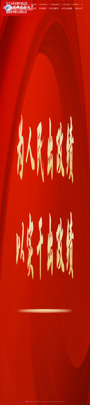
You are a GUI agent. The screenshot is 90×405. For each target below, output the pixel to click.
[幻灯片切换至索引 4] (40, 401)
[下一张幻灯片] (86, 202)
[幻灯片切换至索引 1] (27, 401)
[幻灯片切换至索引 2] (31, 401)
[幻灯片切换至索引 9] (63, 401)
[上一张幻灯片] (4, 202)
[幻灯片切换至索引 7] (54, 401)
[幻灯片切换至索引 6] (49, 401)
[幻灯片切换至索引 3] (36, 401)
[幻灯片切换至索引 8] (58, 401)
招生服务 (75, 4)
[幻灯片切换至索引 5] (45, 401)
